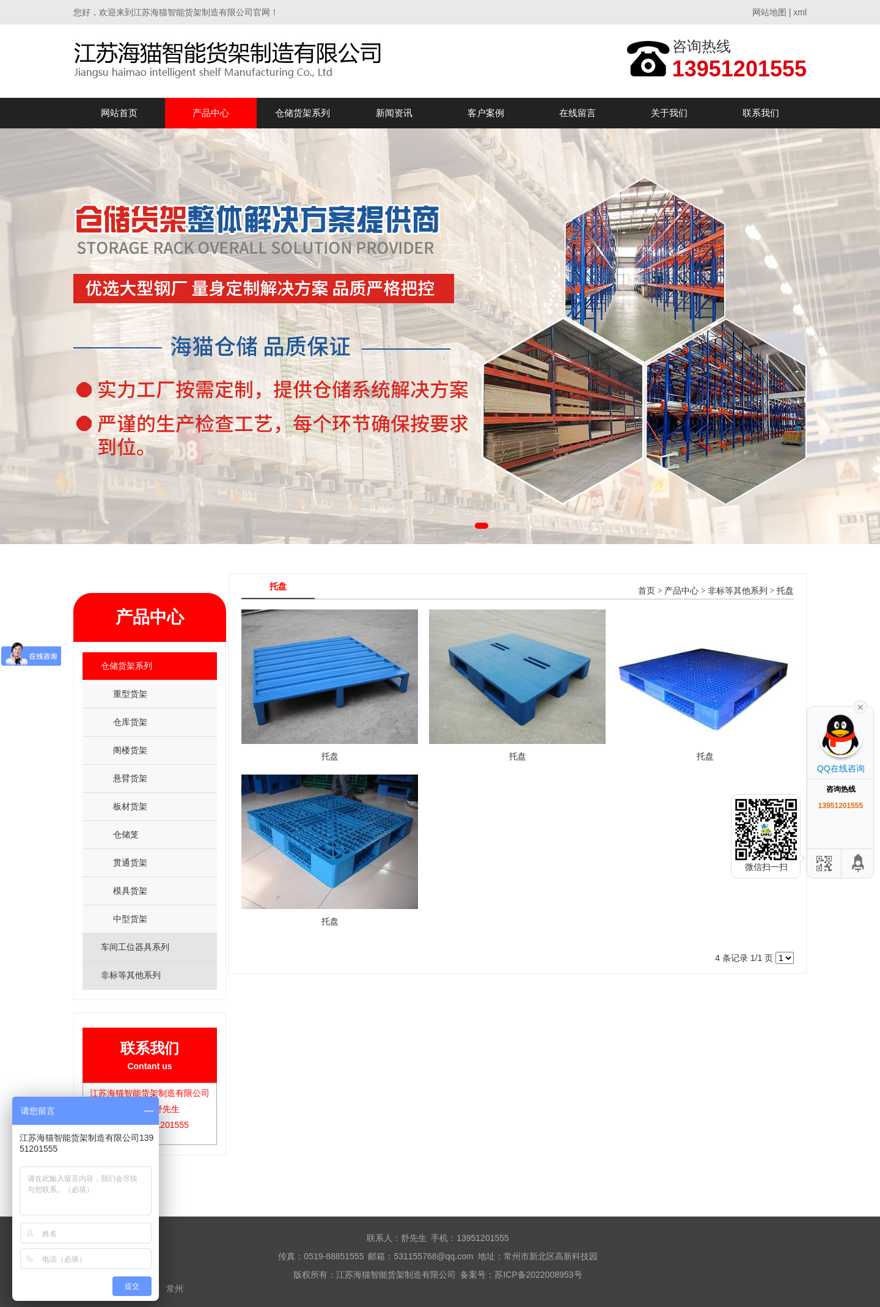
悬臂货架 (130, 778)
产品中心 (211, 113)
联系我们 (761, 113)
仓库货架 (130, 722)
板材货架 (130, 806)
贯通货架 (130, 862)
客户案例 (486, 113)
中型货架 (130, 919)
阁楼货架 (130, 750)
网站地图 (769, 12)
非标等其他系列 (738, 590)
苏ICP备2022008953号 (538, 1274)
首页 (646, 590)
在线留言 (577, 113)
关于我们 (669, 113)
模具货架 (130, 891)
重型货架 (130, 694)
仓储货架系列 (302, 113)
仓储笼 (126, 834)
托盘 (785, 590)
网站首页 (119, 113)
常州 (174, 1289)
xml (800, 12)
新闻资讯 (394, 113)
